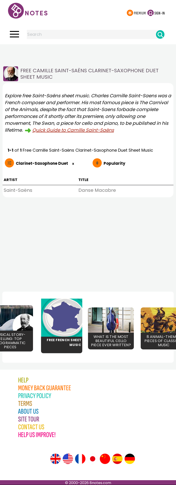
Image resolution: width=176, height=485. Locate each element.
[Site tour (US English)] (68, 459)
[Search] (160, 34)
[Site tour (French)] (80, 459)
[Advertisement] (88, 53)
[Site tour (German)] (129, 459)
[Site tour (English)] (55, 459)
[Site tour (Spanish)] (117, 459)
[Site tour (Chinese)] (105, 459)
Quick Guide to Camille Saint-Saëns (73, 130)
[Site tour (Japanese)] (92, 459)
